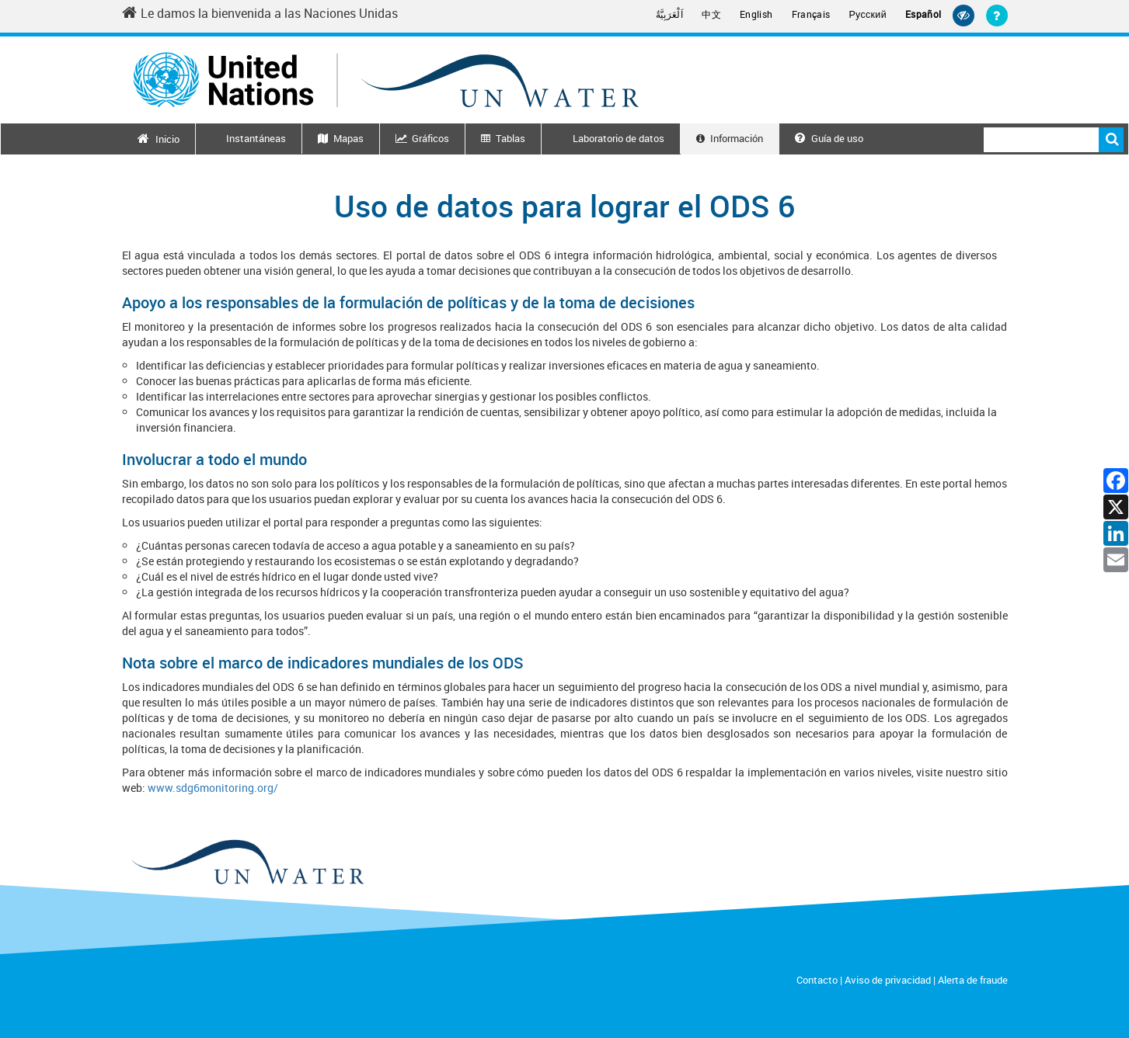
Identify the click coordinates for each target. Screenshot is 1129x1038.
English (756, 14)
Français (811, 14)
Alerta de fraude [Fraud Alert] (973, 980)
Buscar (1111, 139)
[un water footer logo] (246, 863)
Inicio (167, 139)
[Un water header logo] (386, 79)
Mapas (348, 138)
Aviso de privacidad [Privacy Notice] (888, 980)
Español (923, 14)
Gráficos (430, 138)
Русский (868, 14)
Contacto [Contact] (817, 980)
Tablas (510, 138)
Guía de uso (829, 138)
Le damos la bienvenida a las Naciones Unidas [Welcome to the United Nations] (260, 13)
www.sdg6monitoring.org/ (213, 787)
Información (736, 138)
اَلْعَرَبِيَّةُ (670, 14)
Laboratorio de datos (618, 138)
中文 (711, 14)
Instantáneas (256, 138)
